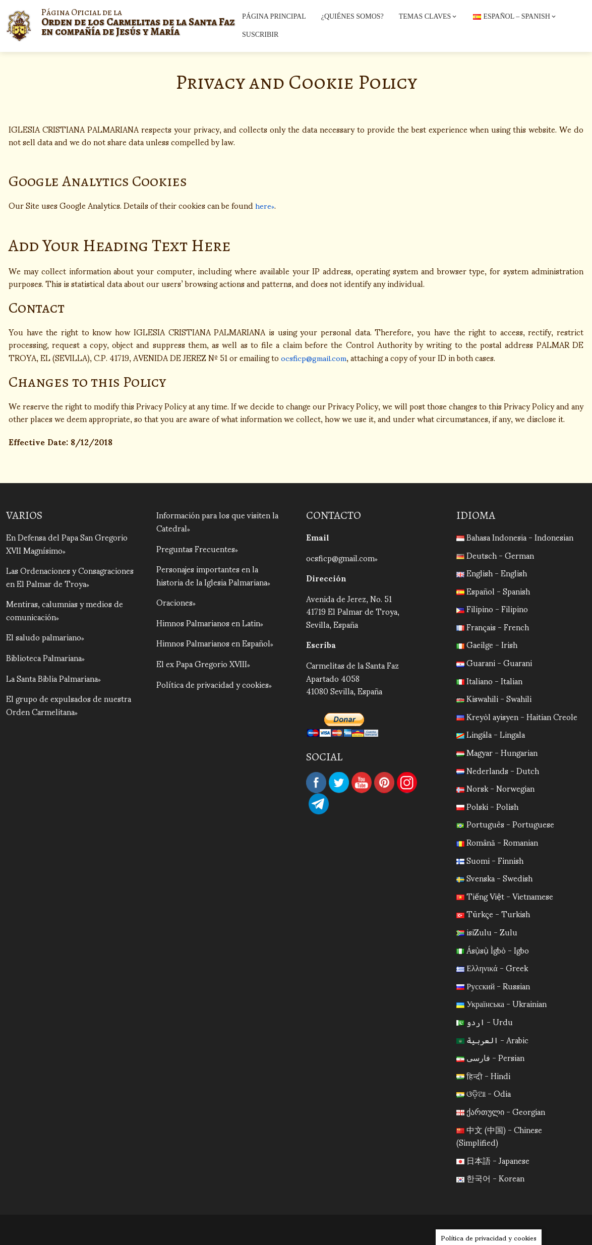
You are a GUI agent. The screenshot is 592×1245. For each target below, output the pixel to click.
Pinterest (384, 782)
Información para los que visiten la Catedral (217, 521)
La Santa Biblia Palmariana (52, 678)
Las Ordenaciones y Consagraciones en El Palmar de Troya (70, 576)
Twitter (339, 782)
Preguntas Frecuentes (195, 548)
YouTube (361, 782)
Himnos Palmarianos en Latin (208, 622)
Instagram (407, 782)
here (263, 205)
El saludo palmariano (43, 636)
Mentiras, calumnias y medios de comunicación (64, 609)
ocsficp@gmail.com (315, 357)
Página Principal (274, 16)
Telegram (319, 803)
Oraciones (174, 602)
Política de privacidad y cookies (212, 684)
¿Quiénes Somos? (352, 16)
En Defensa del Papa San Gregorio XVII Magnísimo (67, 543)
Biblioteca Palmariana (44, 657)
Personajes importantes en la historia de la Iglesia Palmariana (211, 575)
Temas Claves (428, 17)
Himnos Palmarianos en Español (213, 643)
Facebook (316, 782)
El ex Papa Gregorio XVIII (201, 663)
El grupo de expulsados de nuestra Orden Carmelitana (68, 704)
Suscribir (260, 34)
